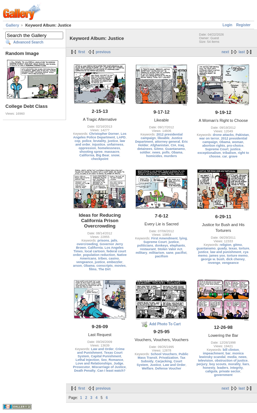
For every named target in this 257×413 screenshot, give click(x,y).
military (141, 252)
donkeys (161, 245)
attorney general (167, 141)
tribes (102, 258)
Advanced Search (28, 42)
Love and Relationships (93, 363)
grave (233, 156)
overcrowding (87, 244)
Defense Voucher (168, 368)
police (87, 141)
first (81, 52)
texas (233, 248)
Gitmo (158, 149)
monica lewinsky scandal (221, 355)
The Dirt (104, 269)
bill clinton (231, 350)
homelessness (109, 148)
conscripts (104, 265)
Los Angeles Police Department (100, 135)
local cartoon (95, 251)
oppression (87, 148)
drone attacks (223, 135)
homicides (154, 156)
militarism (156, 252)
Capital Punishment (106, 356)
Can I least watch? (111, 370)
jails (114, 240)
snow (115, 155)
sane (170, 252)
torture (244, 248)
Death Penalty (84, 370)
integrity (236, 368)
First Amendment (164, 238)
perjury (201, 364)
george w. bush (213, 259)
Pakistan (242, 135)
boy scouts (217, 364)
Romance (116, 360)
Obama (177, 152)
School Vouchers (164, 354)
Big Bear (102, 155)
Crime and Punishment (101, 350)
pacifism (161, 256)
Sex (104, 360)
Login (227, 25)
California (86, 155)
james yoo (217, 255)
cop (77, 141)
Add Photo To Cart (165, 324)
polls (166, 152)
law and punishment (225, 252)
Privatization (168, 357)
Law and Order (102, 349)
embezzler (115, 262)
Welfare (147, 368)
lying (183, 238)
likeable (163, 138)
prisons (103, 240)
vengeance (84, 262)
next (225, 52)
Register (243, 25)
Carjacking (163, 361)
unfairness (115, 144)
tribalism (229, 153)
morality (234, 364)
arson (77, 265)
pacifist (181, 252)
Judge (118, 363)
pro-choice (235, 145)
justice (113, 141)
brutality (99, 141)
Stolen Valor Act (170, 249)
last (242, 52)
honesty (209, 368)
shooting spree (91, 151)
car (224, 156)
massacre (112, 151)
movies (120, 265)
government (223, 375)
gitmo (237, 245)
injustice (98, 144)
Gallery (12, 25)
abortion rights (213, 145)
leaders (222, 368)
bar (227, 353)
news (156, 152)
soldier (145, 152)
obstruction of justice (231, 360)
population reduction (99, 255)
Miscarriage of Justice (109, 367)
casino (114, 258)
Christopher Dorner (104, 134)
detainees (144, 149)
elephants (177, 245)
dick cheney (235, 259)
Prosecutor (81, 367)
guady (222, 248)
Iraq (181, 145)
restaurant (148, 249)
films (93, 269)
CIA (174, 145)
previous (103, 52)
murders (170, 156)
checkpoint (99, 159)
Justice (155, 365)
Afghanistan (159, 145)
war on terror (209, 138)
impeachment (213, 353)
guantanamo (206, 248)
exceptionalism (209, 153)
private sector (229, 371)
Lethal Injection (87, 360)
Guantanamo (175, 149)
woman (237, 142)
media (232, 357)
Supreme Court (216, 149)
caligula (211, 371)
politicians (145, 245)
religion (226, 245)
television (205, 360)
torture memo (237, 255)
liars (246, 364)
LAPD (121, 137)
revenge (214, 263)
